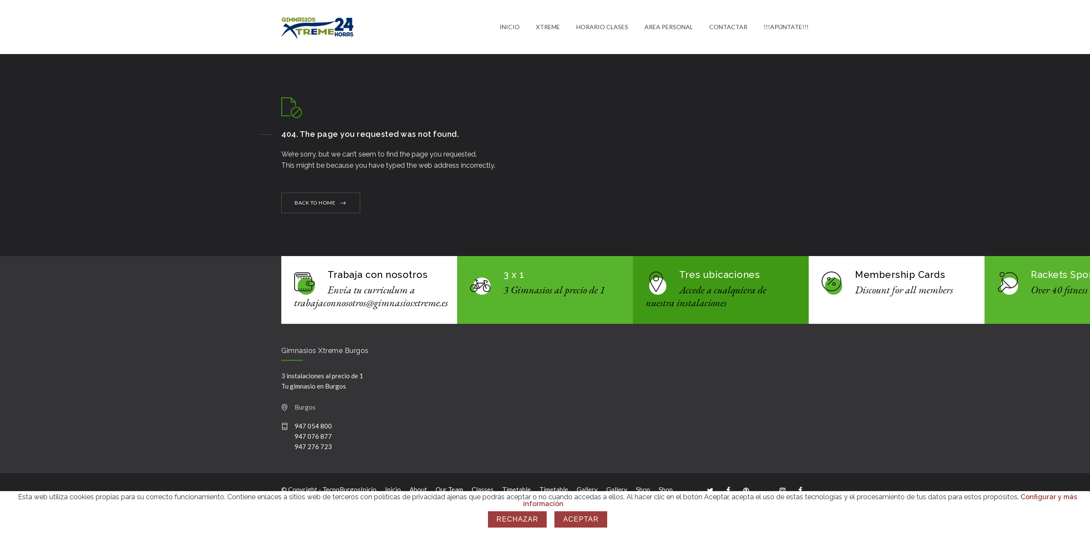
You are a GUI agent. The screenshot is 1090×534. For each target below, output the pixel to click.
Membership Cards (900, 276)
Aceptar (581, 519)
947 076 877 (313, 438)
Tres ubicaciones (719, 276)
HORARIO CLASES (602, 27)
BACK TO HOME (315, 204)
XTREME (548, 27)
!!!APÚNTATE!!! (786, 27)
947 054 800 (313, 427)
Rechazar (518, 519)
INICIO (510, 27)
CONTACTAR (728, 27)
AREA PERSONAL (668, 27)
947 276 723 (313, 448)
